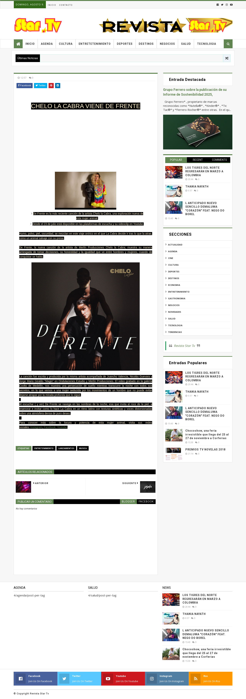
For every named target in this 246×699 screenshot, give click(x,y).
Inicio (52, 5)
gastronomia (176, 298)
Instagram (36, 427)
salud (171, 318)
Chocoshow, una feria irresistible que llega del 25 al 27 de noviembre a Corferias (207, 434)
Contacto (66, 5)
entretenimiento (44, 448)
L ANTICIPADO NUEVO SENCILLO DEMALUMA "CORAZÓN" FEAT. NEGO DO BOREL (205, 634)
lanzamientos (66, 448)
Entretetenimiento (95, 43)
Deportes (125, 43)
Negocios (167, 43)
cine (170, 258)
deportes (173, 271)
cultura (173, 264)
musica (83, 448)
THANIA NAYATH (197, 186)
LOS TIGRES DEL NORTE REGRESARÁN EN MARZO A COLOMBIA (204, 171)
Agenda (47, 43)
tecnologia (175, 325)
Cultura (66, 43)
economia (174, 285)
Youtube (62, 427)
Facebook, (50, 427)
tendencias (175, 332)
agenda (172, 251)
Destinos (146, 43)
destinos (173, 278)
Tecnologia (206, 43)
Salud (186, 43)
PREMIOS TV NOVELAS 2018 (205, 449)
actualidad (175, 244)
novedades (174, 311)
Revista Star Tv (184, 345)
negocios (174, 305)
